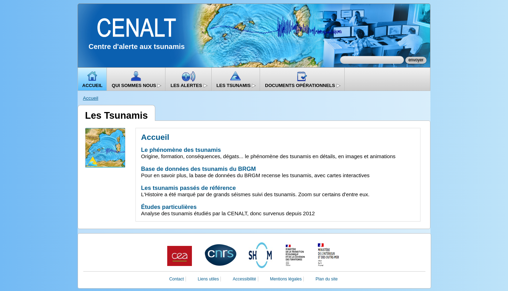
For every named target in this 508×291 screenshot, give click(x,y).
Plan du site (327, 279)
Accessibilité (244, 279)
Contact (176, 279)
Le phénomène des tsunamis (181, 150)
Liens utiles (208, 279)
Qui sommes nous (137, 85)
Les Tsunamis (236, 85)
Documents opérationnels (302, 85)
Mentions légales (286, 279)
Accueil (92, 85)
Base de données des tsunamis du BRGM (198, 169)
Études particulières (169, 207)
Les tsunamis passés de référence (188, 188)
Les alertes (188, 85)
